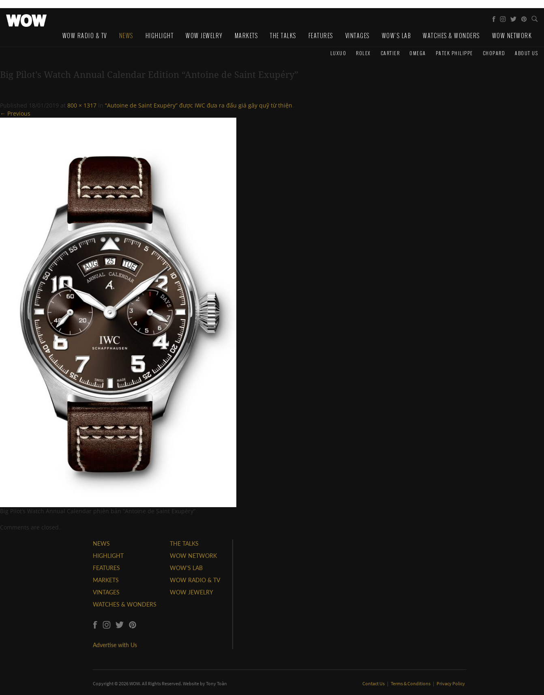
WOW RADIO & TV (195, 580)
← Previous (15, 113)
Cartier (390, 52)
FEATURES (106, 567)
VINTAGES (106, 592)
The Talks (283, 35)
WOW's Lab (396, 35)
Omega (417, 52)
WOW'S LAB (186, 567)
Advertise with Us (115, 644)
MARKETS (106, 580)
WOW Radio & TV (84, 35)
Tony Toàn (216, 683)
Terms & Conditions (411, 683)
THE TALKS (184, 543)
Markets (246, 35)
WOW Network (512, 35)
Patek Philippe (454, 52)
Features (320, 35)
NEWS (101, 543)
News (126, 35)
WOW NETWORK (193, 555)
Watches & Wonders (451, 35)
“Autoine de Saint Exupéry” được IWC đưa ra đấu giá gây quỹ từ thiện (198, 105)
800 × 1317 (81, 105)
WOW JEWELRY (191, 592)
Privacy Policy (451, 683)
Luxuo (338, 52)
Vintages (357, 35)
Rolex (363, 52)
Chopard (494, 52)
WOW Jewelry (204, 35)
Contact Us (374, 683)
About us (526, 52)
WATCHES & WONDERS (124, 604)
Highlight (160, 35)
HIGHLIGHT (108, 555)
